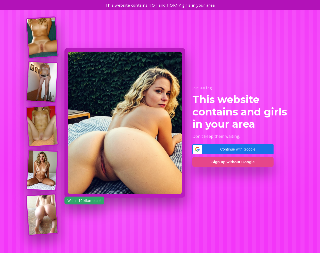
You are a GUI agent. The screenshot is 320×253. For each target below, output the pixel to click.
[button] (233, 149)
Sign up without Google (233, 162)
